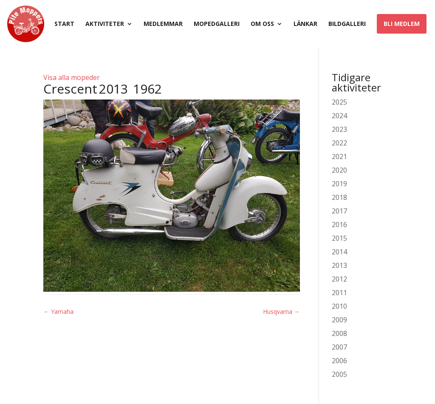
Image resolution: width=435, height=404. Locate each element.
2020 (339, 170)
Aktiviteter (104, 24)
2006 (339, 360)
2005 (339, 374)
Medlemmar (163, 24)
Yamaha (58, 311)
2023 (339, 129)
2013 (339, 265)
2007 (339, 347)
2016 (339, 224)
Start (64, 24)
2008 (339, 333)
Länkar (305, 24)
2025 (339, 102)
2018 (339, 197)
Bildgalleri (347, 24)
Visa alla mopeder (71, 77)
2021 (339, 156)
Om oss (262, 24)
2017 (339, 211)
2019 (339, 183)
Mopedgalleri (217, 24)
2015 (339, 238)
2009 (339, 319)
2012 (339, 279)
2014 (339, 251)
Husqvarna (281, 311)
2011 (339, 292)
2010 (339, 306)
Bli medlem (402, 24)
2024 (339, 115)
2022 (339, 143)
